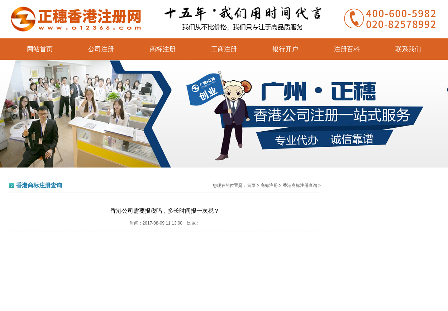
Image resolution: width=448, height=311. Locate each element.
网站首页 (40, 49)
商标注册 (163, 49)
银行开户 (285, 49)
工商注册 (224, 49)
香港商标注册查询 (300, 185)
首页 (251, 185)
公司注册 (101, 49)
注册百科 (347, 49)
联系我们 (408, 49)
